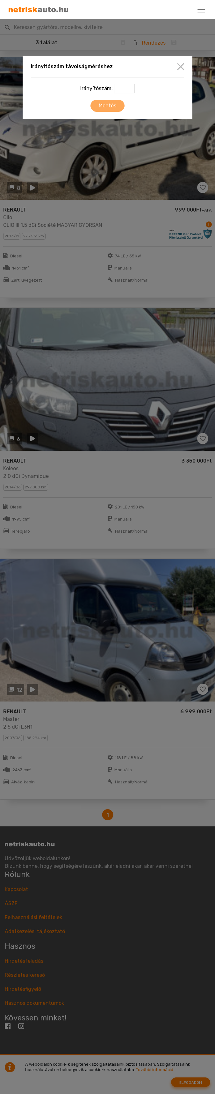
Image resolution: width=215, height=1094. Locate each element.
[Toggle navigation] (201, 9)
